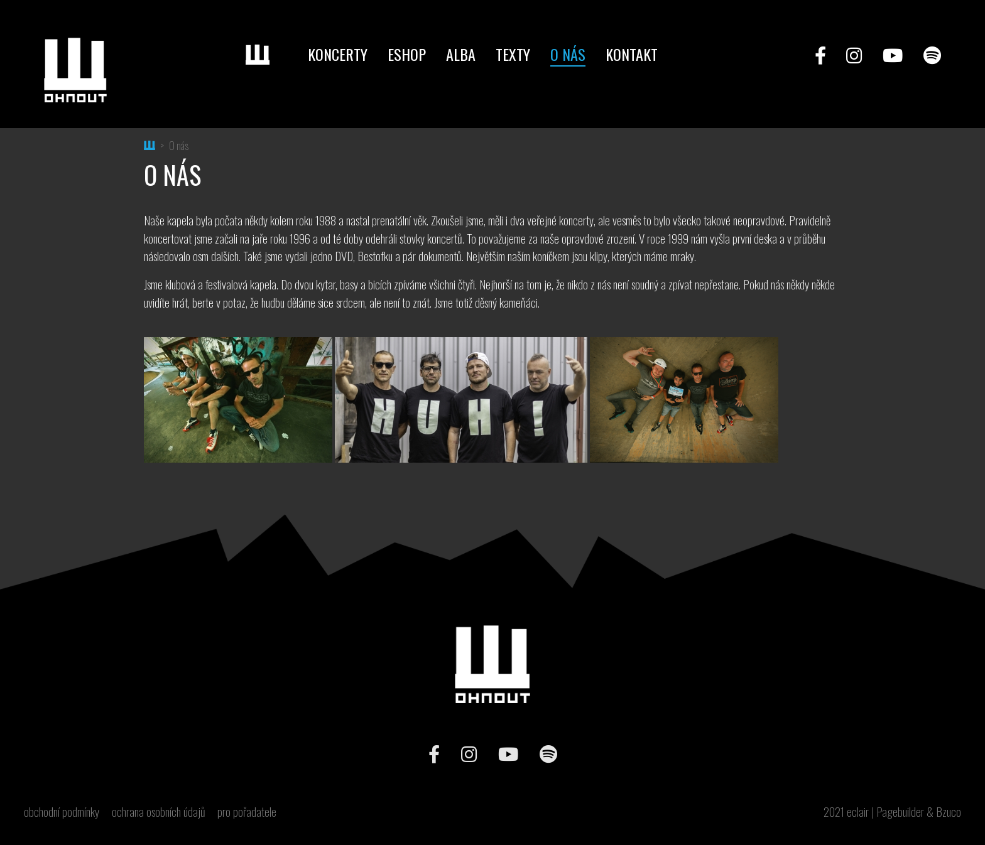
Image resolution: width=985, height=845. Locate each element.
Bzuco (948, 811)
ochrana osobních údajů (158, 812)
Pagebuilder (900, 811)
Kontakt (632, 54)
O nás (567, 54)
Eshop (407, 54)
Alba (461, 54)
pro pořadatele (246, 812)
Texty (513, 54)
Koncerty (337, 54)
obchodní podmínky (61, 812)
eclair (858, 811)
